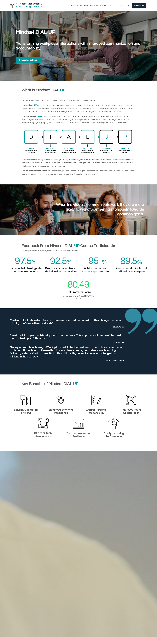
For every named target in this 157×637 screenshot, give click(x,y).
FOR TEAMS (91, 5)
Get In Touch (139, 6)
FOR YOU (76, 5)
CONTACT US (115, 5)
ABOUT (103, 5)
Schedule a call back (28, 60)
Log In (126, 5)
